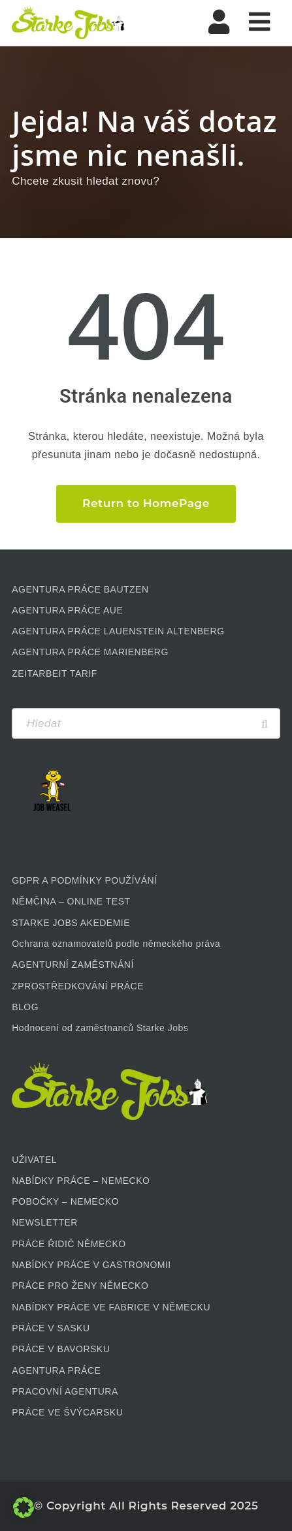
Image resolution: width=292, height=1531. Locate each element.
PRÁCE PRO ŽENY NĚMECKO (80, 1285)
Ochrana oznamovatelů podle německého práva (116, 943)
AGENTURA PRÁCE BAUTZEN (80, 589)
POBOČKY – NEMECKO (65, 1201)
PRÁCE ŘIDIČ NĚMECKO (68, 1244)
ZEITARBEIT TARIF (54, 673)
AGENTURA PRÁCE (56, 1370)
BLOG (25, 1007)
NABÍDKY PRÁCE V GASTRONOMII (91, 1265)
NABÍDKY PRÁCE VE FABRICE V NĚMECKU (111, 1307)
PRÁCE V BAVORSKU (61, 1349)
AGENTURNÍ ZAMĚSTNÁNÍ (73, 964)
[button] (23, 1507)
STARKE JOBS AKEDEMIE (71, 923)
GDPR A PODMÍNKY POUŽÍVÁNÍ (84, 880)
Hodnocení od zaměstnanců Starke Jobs (100, 1028)
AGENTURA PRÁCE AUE (67, 610)
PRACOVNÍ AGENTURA (65, 1391)
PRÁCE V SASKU (50, 1328)
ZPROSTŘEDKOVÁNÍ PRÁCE (78, 986)
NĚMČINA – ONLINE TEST (71, 901)
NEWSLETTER (45, 1222)
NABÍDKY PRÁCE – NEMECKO (81, 1180)
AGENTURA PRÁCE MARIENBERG (90, 652)
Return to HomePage (146, 503)
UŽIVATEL (34, 1159)
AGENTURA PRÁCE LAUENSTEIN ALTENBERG (118, 631)
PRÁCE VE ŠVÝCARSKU (67, 1412)
